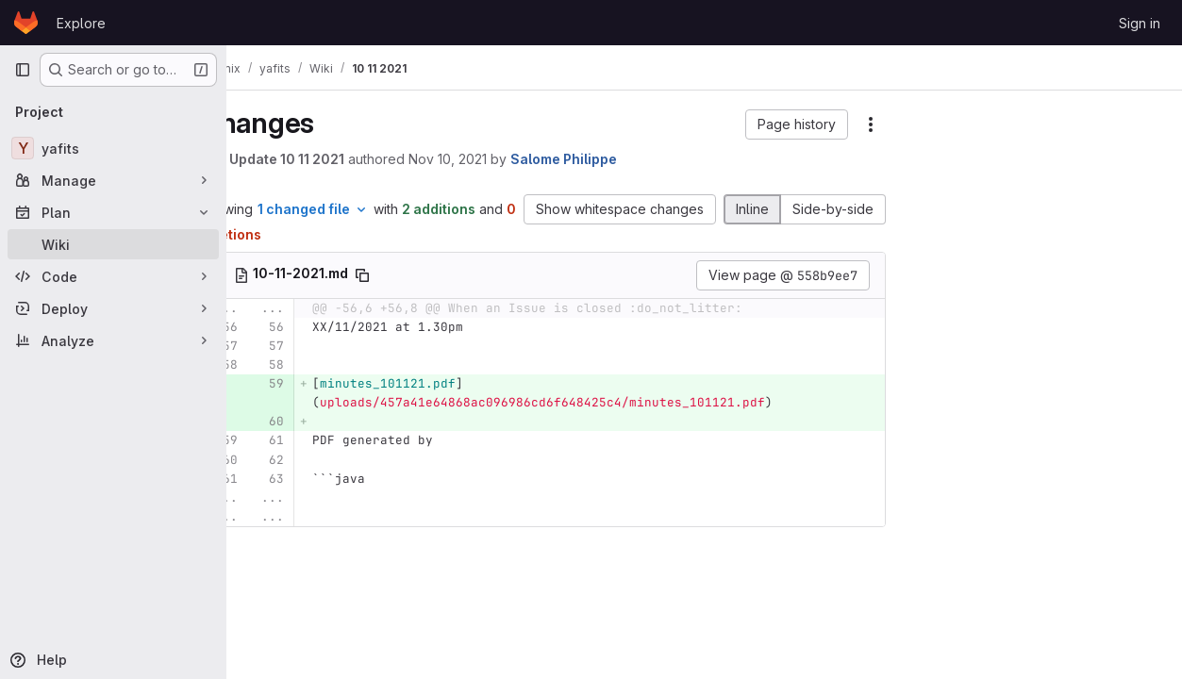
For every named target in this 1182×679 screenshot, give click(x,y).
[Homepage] (26, 23)
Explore (81, 23)
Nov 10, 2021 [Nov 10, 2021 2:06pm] (497, 159)
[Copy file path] (412, 275)
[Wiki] (113, 244)
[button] (796, 124)
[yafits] (113, 148)
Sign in (1139, 23)
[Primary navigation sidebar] (23, 70)
